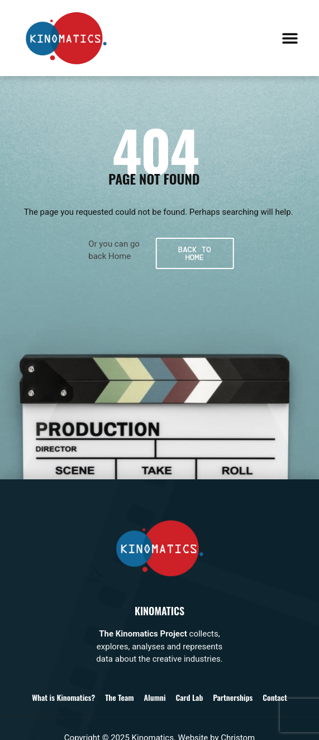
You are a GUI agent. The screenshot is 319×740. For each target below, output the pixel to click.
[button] (289, 37)
